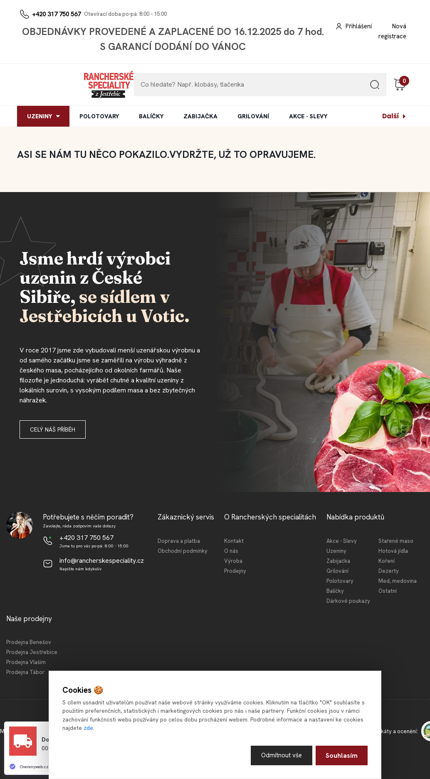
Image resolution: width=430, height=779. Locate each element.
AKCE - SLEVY (308, 116)
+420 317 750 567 (56, 14)
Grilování (337, 570)
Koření (386, 560)
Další (390, 116)
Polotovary (339, 580)
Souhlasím (342, 755)
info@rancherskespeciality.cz (101, 560)
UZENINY (39, 116)
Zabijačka (338, 560)
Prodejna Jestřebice (31, 652)
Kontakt (234, 540)
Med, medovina (397, 580)
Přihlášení (359, 26)
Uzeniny (336, 550)
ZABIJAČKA (200, 116)
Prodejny (235, 570)
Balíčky (335, 590)
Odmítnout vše (281, 755)
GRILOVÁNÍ (253, 116)
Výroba (233, 560)
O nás (231, 550)
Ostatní (387, 590)
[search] (375, 88)
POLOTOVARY (99, 116)
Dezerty (388, 570)
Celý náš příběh (52, 429)
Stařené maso (395, 540)
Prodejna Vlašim (26, 662)
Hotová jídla (393, 550)
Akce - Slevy (341, 540)
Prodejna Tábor (25, 672)
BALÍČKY (151, 116)
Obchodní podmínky (183, 550)
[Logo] (42, 84)
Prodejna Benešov (28, 642)
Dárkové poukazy (348, 600)
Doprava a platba (179, 540)
